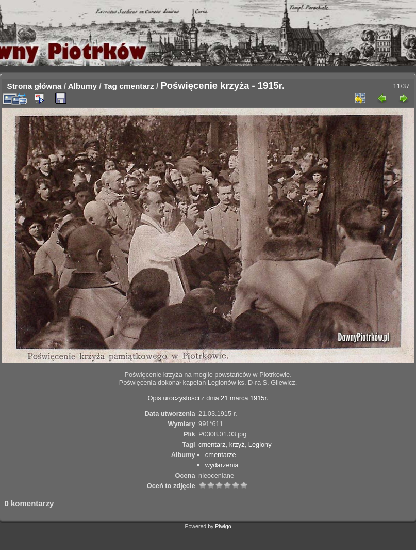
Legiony (260, 444)
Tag (110, 86)
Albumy (82, 86)
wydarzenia (222, 465)
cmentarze (220, 455)
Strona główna (34, 86)
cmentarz (136, 86)
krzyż (237, 444)
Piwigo (223, 526)
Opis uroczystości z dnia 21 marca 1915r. (208, 398)
